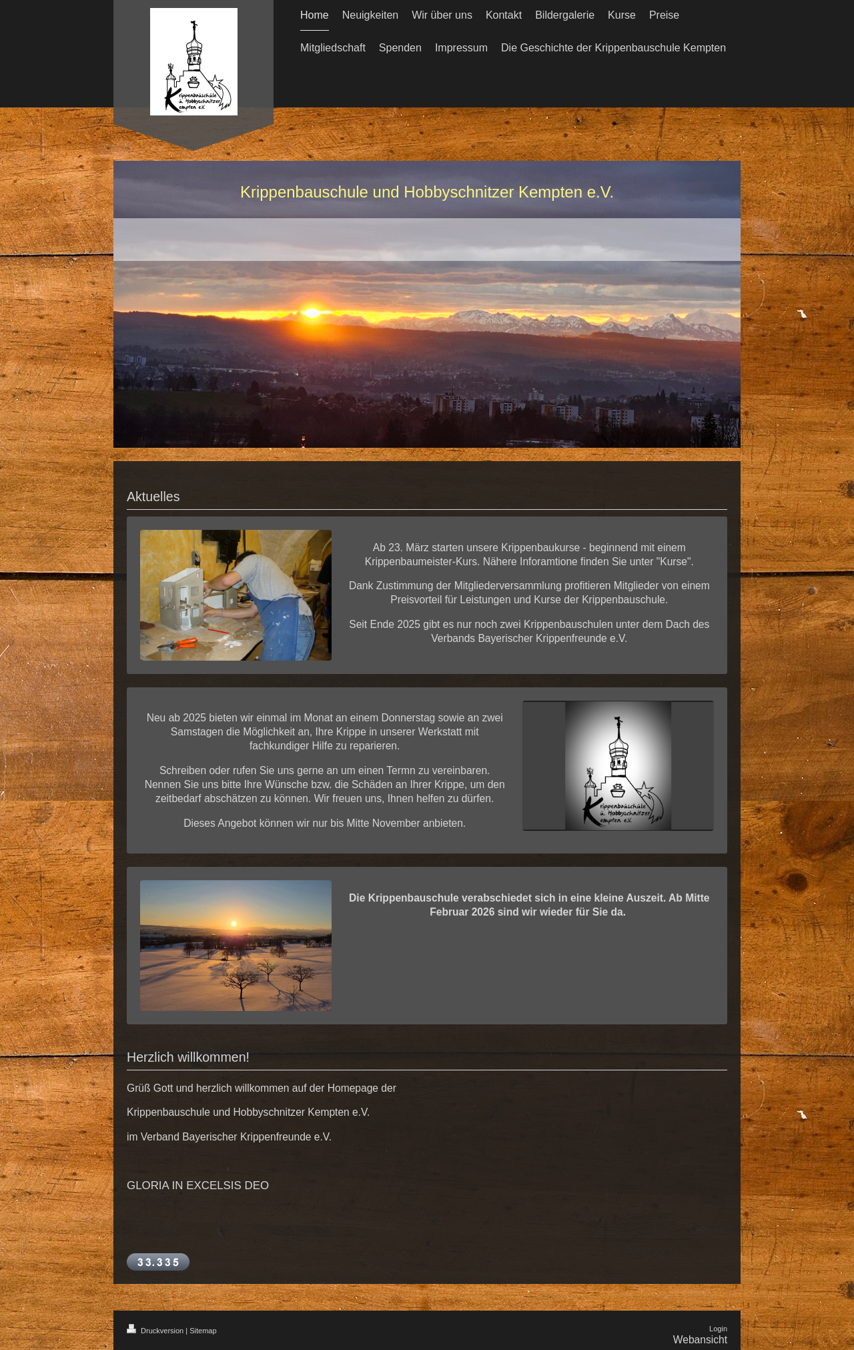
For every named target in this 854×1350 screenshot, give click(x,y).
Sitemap (202, 1331)
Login (718, 1329)
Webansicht (700, 1339)
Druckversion (156, 1331)
